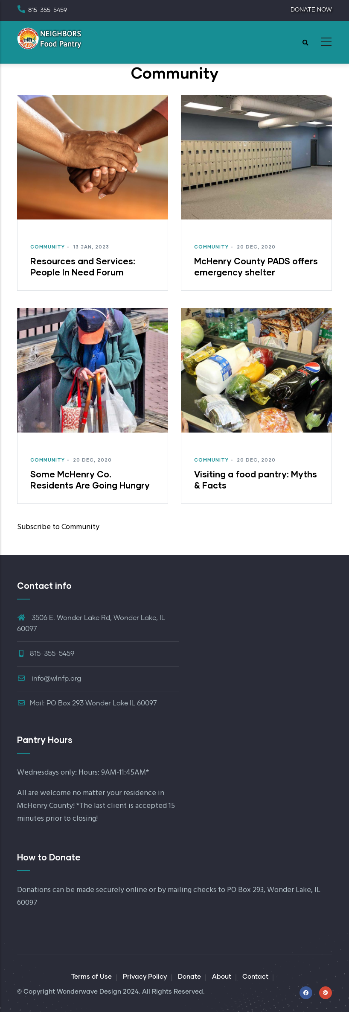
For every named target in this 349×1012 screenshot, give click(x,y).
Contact (255, 977)
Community (47, 246)
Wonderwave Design (89, 992)
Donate (189, 977)
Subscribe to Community (58, 527)
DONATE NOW (311, 10)
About (221, 977)
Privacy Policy (145, 977)
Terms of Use (91, 977)
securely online (121, 890)
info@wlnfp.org (49, 678)
